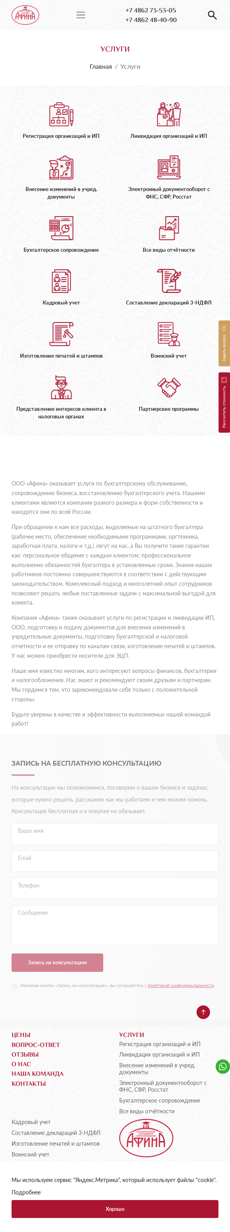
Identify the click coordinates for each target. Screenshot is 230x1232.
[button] (212, 15)
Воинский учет (30, 1154)
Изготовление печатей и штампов (56, 1143)
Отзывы (25, 1055)
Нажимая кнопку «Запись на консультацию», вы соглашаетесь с (117, 1002)
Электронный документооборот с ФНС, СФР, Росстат (163, 1086)
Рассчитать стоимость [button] (224, 402)
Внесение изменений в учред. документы (157, 1068)
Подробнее (26, 1192)
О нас (21, 1065)
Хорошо (115, 1209)
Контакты (29, 1084)
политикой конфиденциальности (181, 1002)
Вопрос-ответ (36, 1046)
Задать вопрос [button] (224, 343)
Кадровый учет (31, 1122)
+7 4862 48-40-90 (151, 21)
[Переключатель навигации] (80, 15)
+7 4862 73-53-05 (151, 11)
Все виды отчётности (147, 1111)
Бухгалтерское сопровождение (159, 1100)
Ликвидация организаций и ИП (159, 1054)
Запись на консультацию (57, 979)
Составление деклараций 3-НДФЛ (56, 1133)
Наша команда (37, 1074)
